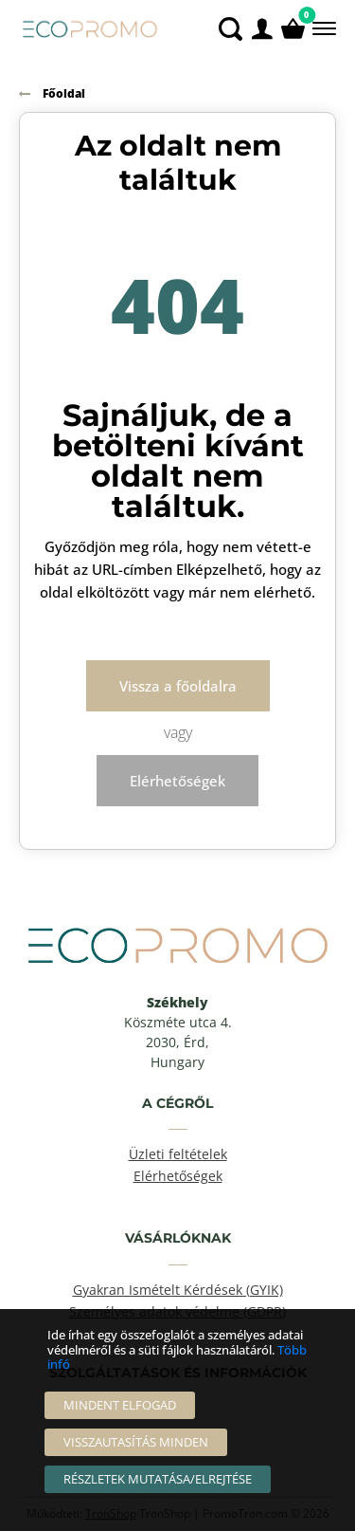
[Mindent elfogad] (119, 1405)
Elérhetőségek (177, 780)
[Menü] (322, 28)
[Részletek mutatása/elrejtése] (157, 1479)
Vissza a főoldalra (178, 685)
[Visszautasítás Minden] (135, 1442)
